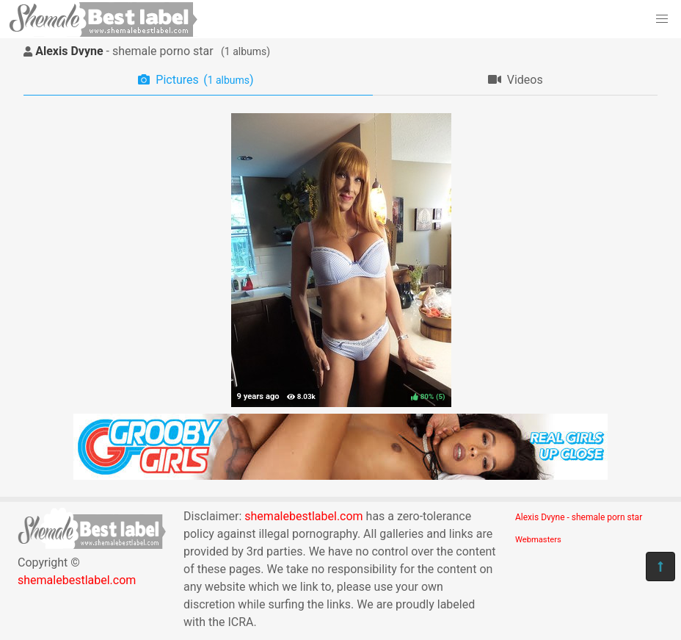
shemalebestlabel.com (77, 580)
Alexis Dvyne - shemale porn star (578, 517)
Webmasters (538, 539)
